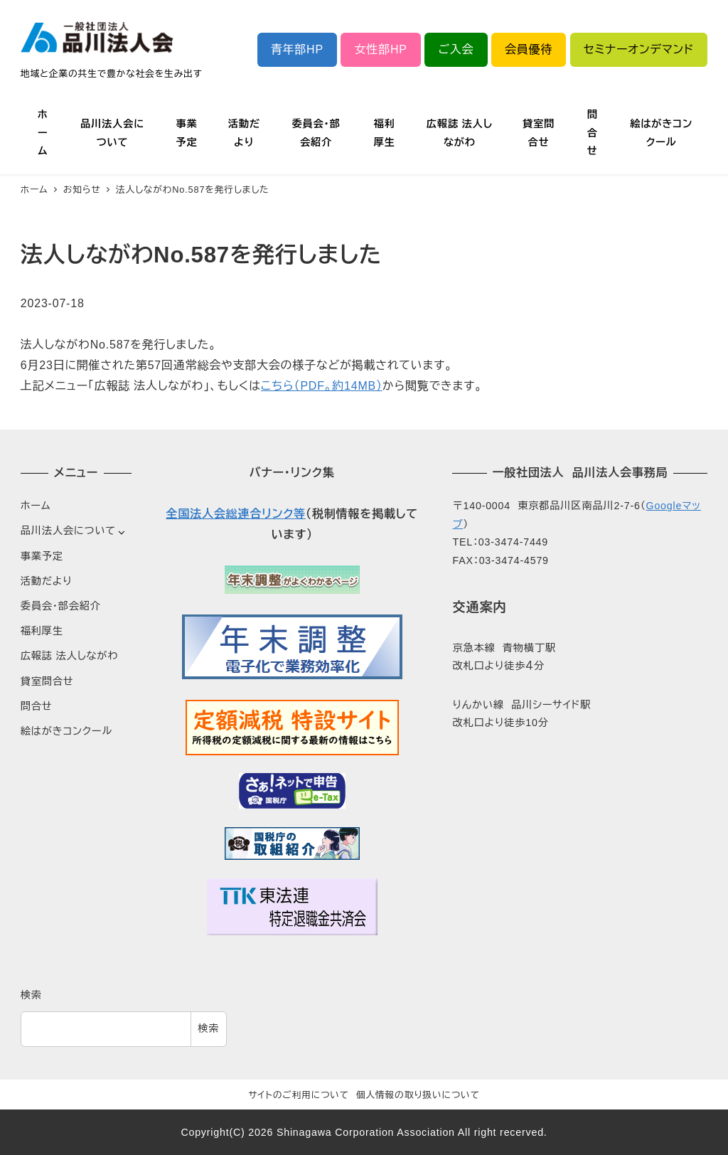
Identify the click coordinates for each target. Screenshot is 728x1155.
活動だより (47, 581)
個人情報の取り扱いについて (418, 1095)
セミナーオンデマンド (639, 49)
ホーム (36, 505)
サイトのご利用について (298, 1095)
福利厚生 (42, 631)
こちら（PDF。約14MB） (321, 386)
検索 (31, 995)
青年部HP (297, 49)
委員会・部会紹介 (61, 606)
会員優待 (528, 49)
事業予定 (42, 556)
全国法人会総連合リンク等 (236, 514)
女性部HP (381, 49)
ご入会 (455, 49)
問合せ (37, 706)
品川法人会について (68, 530)
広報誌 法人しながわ (69, 655)
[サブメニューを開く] (121, 531)
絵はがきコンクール (66, 731)
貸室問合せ (47, 681)
